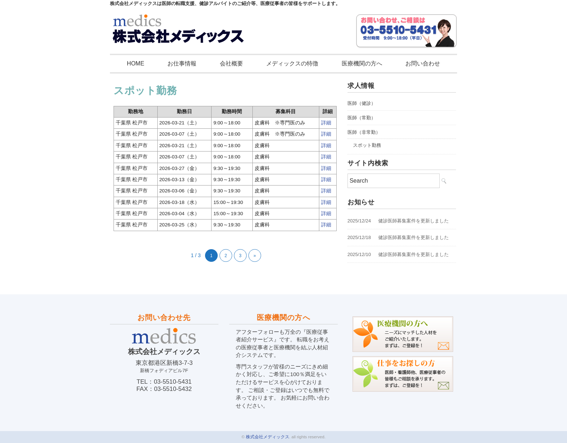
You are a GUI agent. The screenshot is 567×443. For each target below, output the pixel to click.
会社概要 (231, 63)
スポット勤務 (367, 145)
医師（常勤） (362, 117)
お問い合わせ (422, 63)
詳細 (326, 122)
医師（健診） (362, 103)
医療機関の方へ (362, 63)
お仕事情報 (181, 63)
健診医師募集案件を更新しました (413, 220)
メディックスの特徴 (292, 63)
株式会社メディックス (267, 437)
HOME (135, 63)
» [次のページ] (254, 255)
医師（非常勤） (364, 132)
